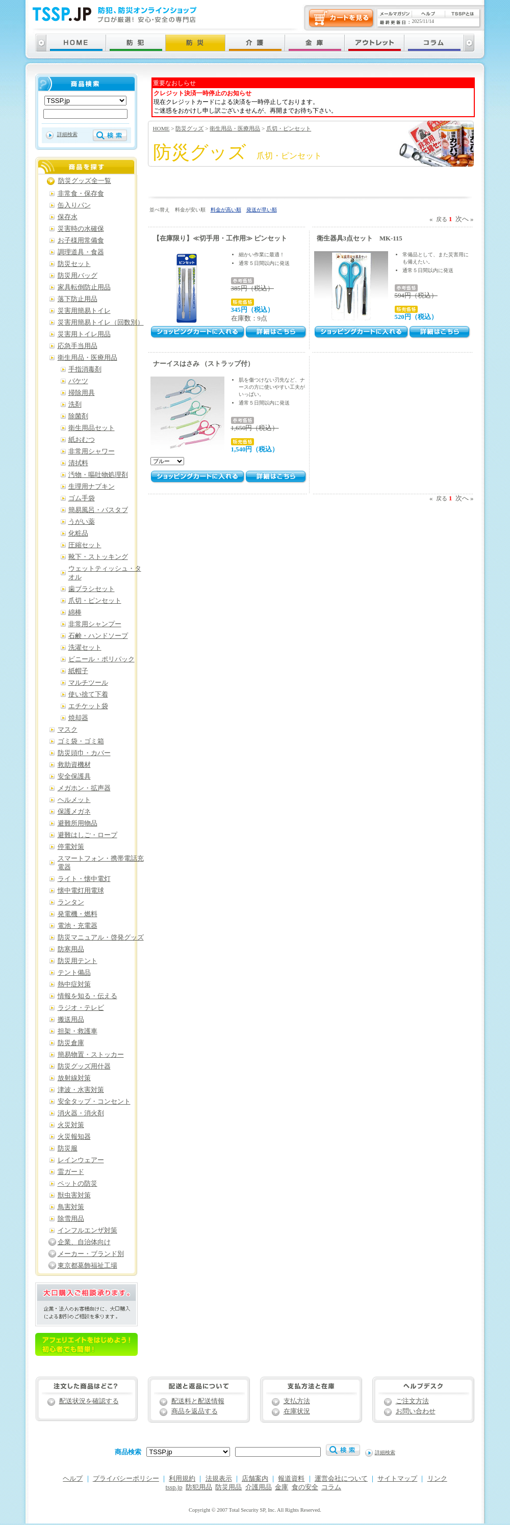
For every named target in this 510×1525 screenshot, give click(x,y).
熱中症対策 (74, 984)
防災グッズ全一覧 (84, 180)
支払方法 (297, 1401)
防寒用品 (71, 949)
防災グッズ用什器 (84, 1066)
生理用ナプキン (91, 486)
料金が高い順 (226, 209)
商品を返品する (194, 1411)
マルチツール (88, 682)
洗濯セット (84, 647)
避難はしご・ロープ (87, 835)
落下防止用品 (77, 299)
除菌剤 (78, 416)
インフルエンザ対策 (87, 1230)
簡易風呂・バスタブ (98, 510)
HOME (161, 128)
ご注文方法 (412, 1401)
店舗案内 (255, 1478)
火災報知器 (74, 1136)
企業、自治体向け (84, 1242)
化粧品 (78, 533)
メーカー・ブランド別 (91, 1254)
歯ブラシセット (91, 589)
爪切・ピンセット (288, 128)
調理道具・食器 (81, 252)
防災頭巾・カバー (84, 753)
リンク (437, 1478)
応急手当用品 (77, 346)
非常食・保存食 (81, 193)
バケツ (78, 381)
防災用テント (77, 961)
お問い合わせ (416, 1411)
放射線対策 (74, 1078)
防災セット (74, 263)
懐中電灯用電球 (81, 890)
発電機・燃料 (77, 914)
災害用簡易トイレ (84, 310)
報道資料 (291, 1478)
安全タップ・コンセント (94, 1101)
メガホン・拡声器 (84, 788)
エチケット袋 (88, 706)
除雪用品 (71, 1218)
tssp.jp (174, 1487)
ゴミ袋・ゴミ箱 (81, 741)
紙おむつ (81, 439)
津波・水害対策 (81, 1089)
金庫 (281, 1487)
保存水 (68, 217)
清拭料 (78, 463)
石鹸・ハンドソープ (98, 635)
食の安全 (305, 1487)
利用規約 (182, 1478)
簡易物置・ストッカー (91, 1054)
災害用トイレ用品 (84, 334)
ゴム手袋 (81, 498)
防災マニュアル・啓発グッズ (101, 937)
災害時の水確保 (81, 228)
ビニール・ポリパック (101, 659)
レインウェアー (81, 1160)
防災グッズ (189, 128)
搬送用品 (71, 1019)
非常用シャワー (91, 451)
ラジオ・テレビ (81, 1007)
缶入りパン (74, 205)
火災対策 (71, 1125)
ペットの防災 (77, 1183)
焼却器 (78, 717)
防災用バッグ (77, 275)
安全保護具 (74, 776)
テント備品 (74, 972)
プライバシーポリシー (126, 1478)
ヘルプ (73, 1478)
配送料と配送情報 (197, 1401)
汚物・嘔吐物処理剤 (98, 474)
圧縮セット (84, 545)
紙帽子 (78, 671)
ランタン (71, 902)
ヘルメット (74, 800)
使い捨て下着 (88, 694)
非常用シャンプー (94, 624)
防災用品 (228, 1487)
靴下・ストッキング (98, 556)
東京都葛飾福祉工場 (87, 1265)
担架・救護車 (77, 1031)
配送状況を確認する (89, 1401)
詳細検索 (67, 134)
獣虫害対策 (74, 1195)
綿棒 (75, 612)
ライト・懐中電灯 (84, 878)
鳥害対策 (71, 1207)
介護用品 (258, 1487)
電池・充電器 (77, 925)
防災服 (68, 1148)
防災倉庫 (71, 1043)
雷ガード (71, 1171)
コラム (331, 1487)
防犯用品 (199, 1487)
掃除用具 (81, 392)
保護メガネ (74, 811)
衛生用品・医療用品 (235, 128)
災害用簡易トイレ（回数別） (101, 322)
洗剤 (75, 404)
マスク (68, 729)
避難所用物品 (77, 823)
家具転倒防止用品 (84, 287)
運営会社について (341, 1478)
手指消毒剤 (84, 369)
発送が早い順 (261, 209)
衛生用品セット (91, 428)
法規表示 (219, 1478)
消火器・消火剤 (81, 1113)
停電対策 (71, 846)
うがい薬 (81, 521)
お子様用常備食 (81, 240)
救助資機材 (74, 764)
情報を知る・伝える (87, 996)
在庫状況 (297, 1411)
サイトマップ (397, 1478)
